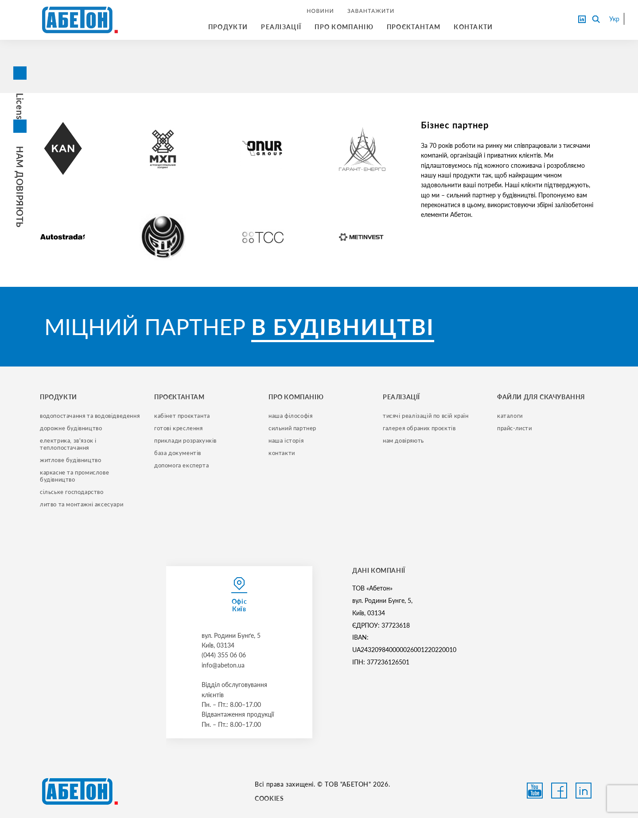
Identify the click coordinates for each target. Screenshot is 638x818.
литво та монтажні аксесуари (81, 504)
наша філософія (290, 415)
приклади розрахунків (185, 440)
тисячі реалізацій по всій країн (426, 415)
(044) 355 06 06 (224, 655)
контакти (281, 452)
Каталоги (510, 415)
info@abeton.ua (223, 665)
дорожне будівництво (71, 428)
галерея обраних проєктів (419, 428)
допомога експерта (181, 465)
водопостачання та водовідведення (90, 415)
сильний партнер (292, 428)
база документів (177, 452)
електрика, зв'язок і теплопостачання (69, 444)
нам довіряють (403, 440)
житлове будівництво (70, 459)
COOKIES (269, 798)
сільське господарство (72, 491)
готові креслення (178, 428)
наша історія (285, 440)
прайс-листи (514, 428)
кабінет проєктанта (182, 415)
